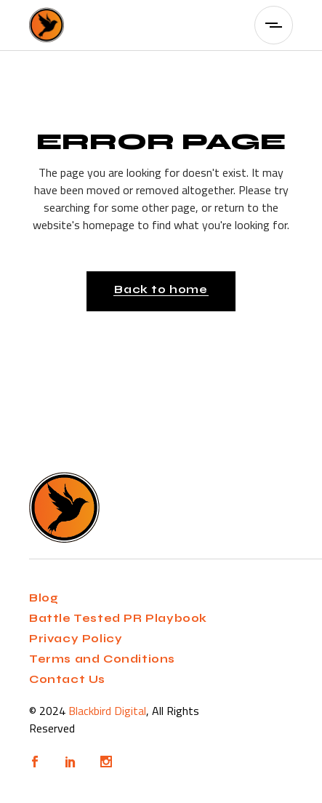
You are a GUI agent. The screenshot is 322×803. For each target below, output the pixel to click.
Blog (43, 597)
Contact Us (67, 679)
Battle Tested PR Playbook (118, 618)
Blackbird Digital (107, 710)
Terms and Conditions (102, 659)
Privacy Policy (75, 638)
